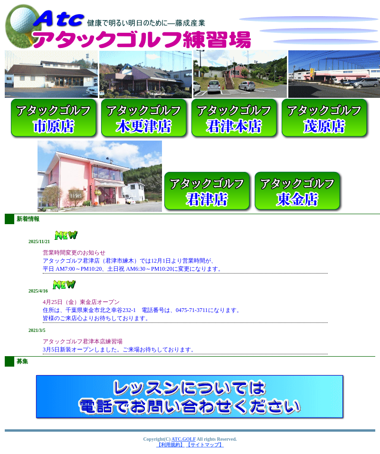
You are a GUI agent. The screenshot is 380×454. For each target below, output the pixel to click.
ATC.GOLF (183, 439)
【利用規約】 (170, 444)
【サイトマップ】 (205, 444)
